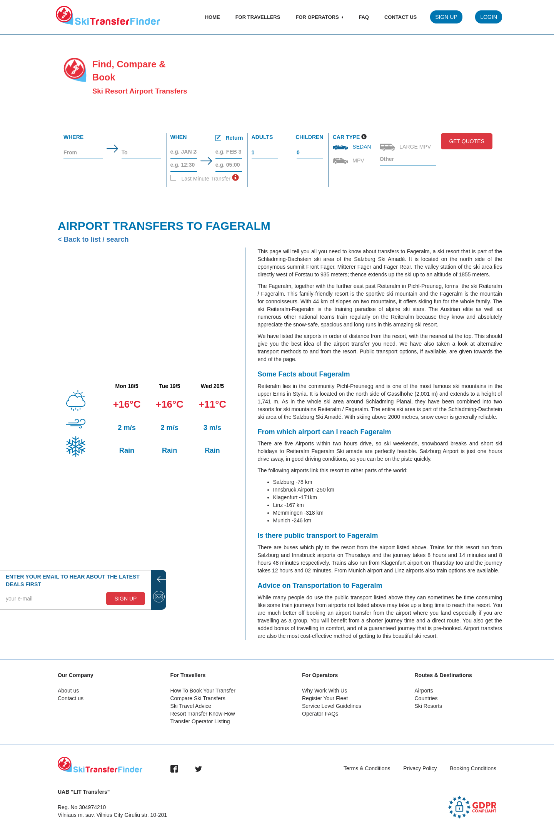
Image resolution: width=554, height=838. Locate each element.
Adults (262, 137)
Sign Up (446, 17)
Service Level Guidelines (331, 706)
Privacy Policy (420, 768)
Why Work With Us (324, 690)
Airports (424, 690)
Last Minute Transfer (200, 178)
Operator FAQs (320, 714)
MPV (349, 160)
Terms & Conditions (367, 768)
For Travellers (257, 17)
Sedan (353, 147)
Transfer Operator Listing (200, 721)
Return (229, 138)
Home (212, 17)
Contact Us (400, 17)
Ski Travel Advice (191, 706)
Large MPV (406, 147)
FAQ (364, 17)
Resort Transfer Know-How (202, 714)
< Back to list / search (93, 239)
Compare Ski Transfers (197, 698)
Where (73, 137)
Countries (426, 698)
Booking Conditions (473, 768)
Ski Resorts (428, 706)
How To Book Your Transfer (202, 690)
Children (309, 137)
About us (68, 690)
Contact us (70, 698)
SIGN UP (126, 598)
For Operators (319, 17)
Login (488, 17)
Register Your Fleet (325, 698)
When (206, 138)
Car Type (346, 137)
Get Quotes (466, 141)
